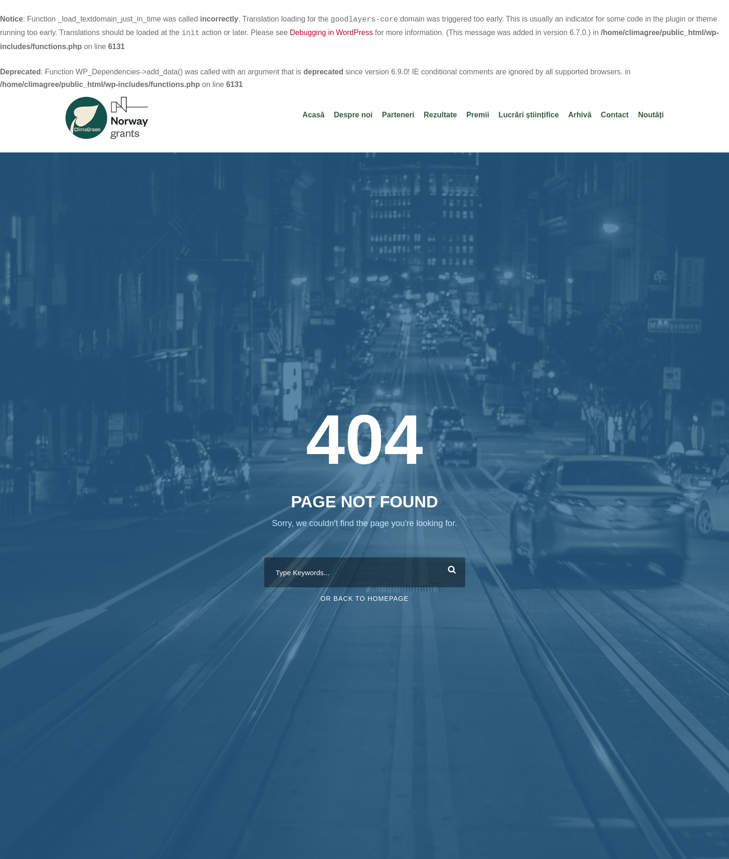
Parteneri (398, 113)
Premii (477, 113)
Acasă (314, 113)
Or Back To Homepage (364, 597)
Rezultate (440, 113)
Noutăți (651, 113)
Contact (615, 113)
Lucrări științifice (528, 113)
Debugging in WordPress (331, 32)
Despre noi (353, 113)
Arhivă (580, 113)
